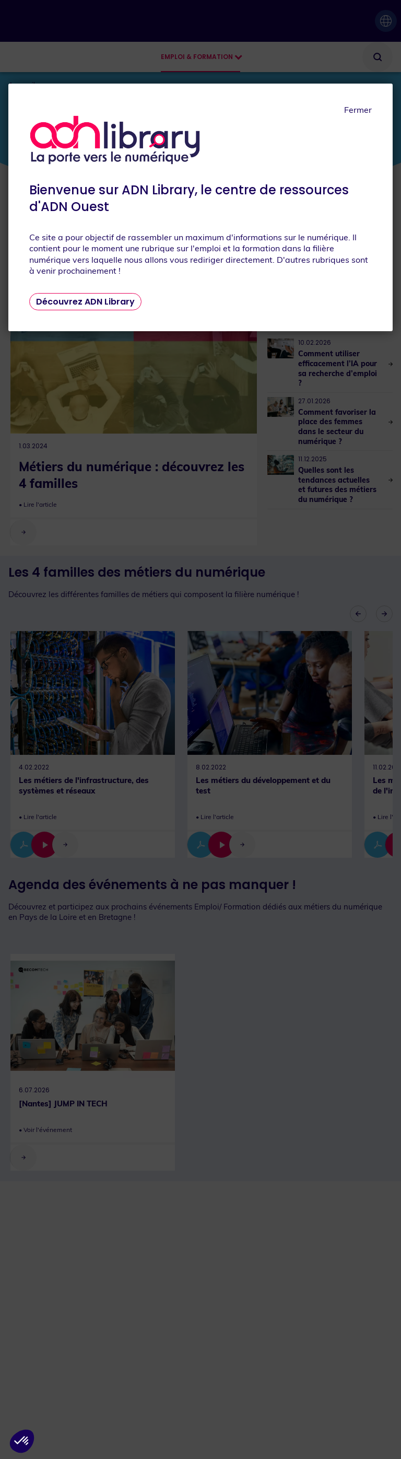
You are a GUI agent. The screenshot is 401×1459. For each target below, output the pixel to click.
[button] (21, 1441)
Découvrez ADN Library (85, 302)
